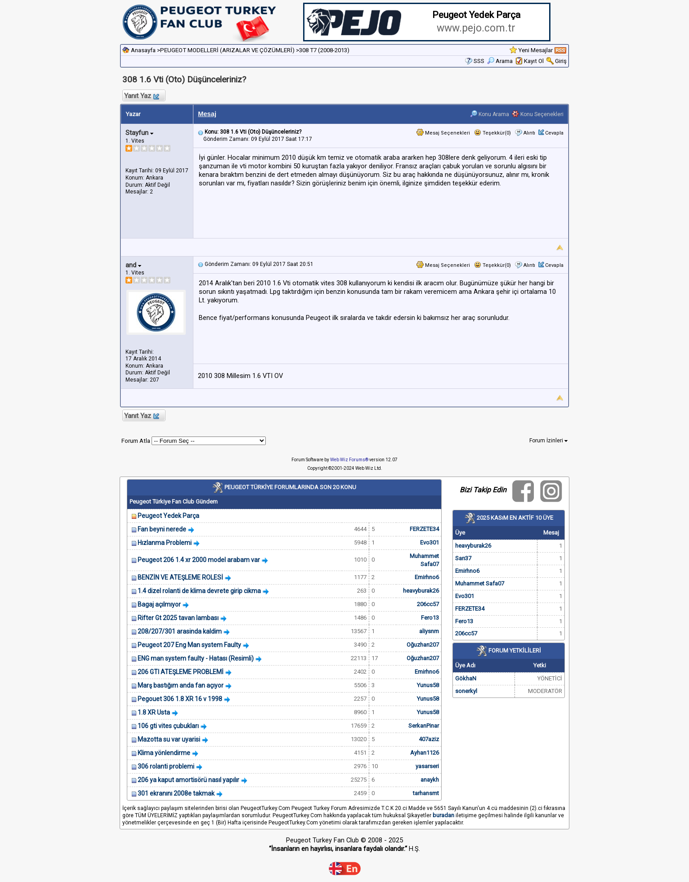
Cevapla (554, 133)
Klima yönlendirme (164, 752)
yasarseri (427, 766)
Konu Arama (489, 114)
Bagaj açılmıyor (159, 604)
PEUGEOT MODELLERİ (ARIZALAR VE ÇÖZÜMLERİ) (227, 50)
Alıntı (529, 133)
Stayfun (139, 133)
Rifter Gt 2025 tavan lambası (178, 617)
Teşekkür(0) (492, 133)
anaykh (430, 779)
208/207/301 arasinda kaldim (180, 631)
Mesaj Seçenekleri (443, 133)
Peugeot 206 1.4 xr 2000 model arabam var (199, 559)
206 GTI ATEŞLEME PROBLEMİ (181, 671)
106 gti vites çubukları (168, 725)
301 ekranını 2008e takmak (176, 793)
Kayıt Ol (534, 61)
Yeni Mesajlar (535, 50)
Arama (500, 61)
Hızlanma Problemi (165, 542)
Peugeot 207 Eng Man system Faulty (189, 644)
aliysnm (429, 631)
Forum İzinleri (548, 440)
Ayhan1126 (424, 752)
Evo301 (429, 542)
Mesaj (207, 113)
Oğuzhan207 (423, 644)
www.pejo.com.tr (476, 28)
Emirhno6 (427, 577)
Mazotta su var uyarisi (169, 739)
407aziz (429, 739)
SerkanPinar (423, 725)
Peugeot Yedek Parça (168, 515)
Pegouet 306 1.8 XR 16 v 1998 (180, 698)
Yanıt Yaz (141, 96)
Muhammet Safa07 (479, 583)
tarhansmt (426, 793)
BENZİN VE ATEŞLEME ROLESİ (180, 577)
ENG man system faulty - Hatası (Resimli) (196, 658)
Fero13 (430, 617)
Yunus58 (428, 685)
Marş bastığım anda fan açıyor (181, 685)
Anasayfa (143, 50)
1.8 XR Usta (154, 712)
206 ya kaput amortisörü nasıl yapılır (188, 779)
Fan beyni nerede (162, 529)
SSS (479, 61)
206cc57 (428, 604)
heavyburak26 (421, 590)
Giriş (561, 61)
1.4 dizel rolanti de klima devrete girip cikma (199, 590)
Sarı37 (463, 558)
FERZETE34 (424, 529)
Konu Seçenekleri (538, 114)
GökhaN (465, 678)
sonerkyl (466, 691)
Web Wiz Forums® (349, 459)
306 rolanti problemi (166, 766)
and (133, 265)
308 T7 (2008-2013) (324, 50)
